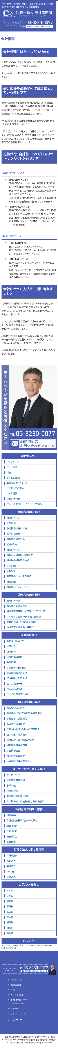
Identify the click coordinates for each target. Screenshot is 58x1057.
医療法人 (11, 877)
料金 (9, 472)
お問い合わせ (13, 499)
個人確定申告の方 (16, 708)
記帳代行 (11, 651)
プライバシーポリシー (19, 1014)
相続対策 (11, 581)
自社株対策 (12, 791)
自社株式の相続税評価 (18, 796)
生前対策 (11, 565)
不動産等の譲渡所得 (17, 718)
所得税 (10, 906)
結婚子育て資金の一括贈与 (20, 627)
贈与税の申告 (13, 600)
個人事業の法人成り (17, 734)
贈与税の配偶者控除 (17, 606)
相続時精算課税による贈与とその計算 (26, 611)
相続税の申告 (13, 518)
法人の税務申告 (15, 683)
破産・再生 (12, 836)
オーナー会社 (13, 775)
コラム (10, 896)
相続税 (10, 927)
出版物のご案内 (16, 488)
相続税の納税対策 (16, 539)
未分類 (10, 912)
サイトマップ (16, 1020)
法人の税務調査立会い (18, 694)
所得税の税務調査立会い (19, 761)
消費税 (10, 922)
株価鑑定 (11, 842)
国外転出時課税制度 (17, 745)
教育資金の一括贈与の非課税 (21, 622)
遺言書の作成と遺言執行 (19, 576)
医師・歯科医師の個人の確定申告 (23, 729)
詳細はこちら (7, 948)
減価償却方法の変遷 (17, 673)
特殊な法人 (12, 855)
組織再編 (11, 815)
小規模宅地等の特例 (17, 528)
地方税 (10, 901)
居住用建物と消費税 (17, 678)
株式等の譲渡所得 (16, 724)
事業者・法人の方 (15, 641)
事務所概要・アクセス (17, 483)
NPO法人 (11, 871)
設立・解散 (12, 831)
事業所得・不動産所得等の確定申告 (24, 713)
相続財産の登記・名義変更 (20, 555)
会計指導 (11, 662)
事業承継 (11, 785)
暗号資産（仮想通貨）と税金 (20, 740)
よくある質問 (13, 478)
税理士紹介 (12, 467)
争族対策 (11, 571)
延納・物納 (12, 544)
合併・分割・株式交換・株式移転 (22, 820)
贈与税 (10, 933)
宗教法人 (11, 861)
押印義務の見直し (16, 689)
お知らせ (11, 890)
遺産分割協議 (13, 534)
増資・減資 (12, 826)
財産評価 (11, 523)
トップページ (13, 462)
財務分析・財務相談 (16, 667)
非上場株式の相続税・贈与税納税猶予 (25, 801)
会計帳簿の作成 (15, 657)
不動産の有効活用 (16, 780)
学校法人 (11, 866)
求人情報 (12, 493)
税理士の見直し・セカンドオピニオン (24, 504)
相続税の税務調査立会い (19, 560)
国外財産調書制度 (16, 756)
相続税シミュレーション (18, 587)
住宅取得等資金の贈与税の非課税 (24, 616)
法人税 (10, 917)
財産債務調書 (13, 750)
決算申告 (11, 646)
